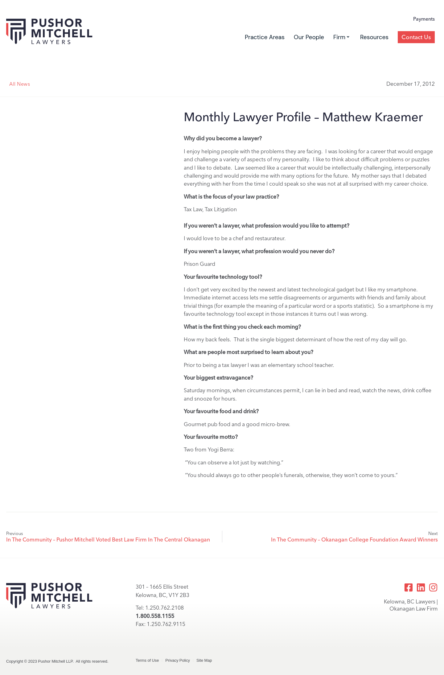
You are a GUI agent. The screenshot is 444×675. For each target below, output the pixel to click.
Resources (374, 37)
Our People (309, 37)
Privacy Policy (177, 660)
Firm (341, 37)
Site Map (204, 660)
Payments (424, 19)
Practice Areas (265, 37)
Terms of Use (147, 660)
